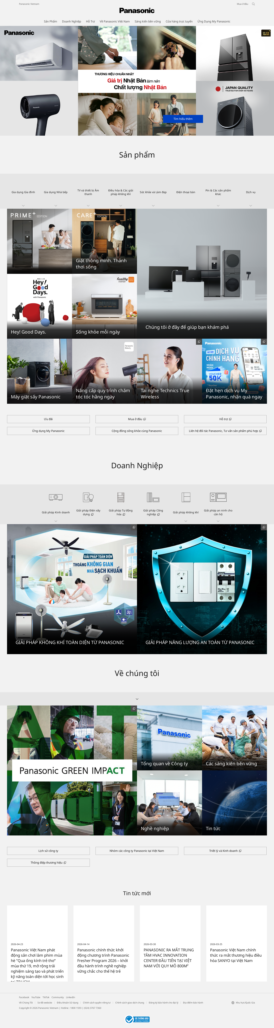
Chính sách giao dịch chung (129, 1002)
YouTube (35, 997)
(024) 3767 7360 (92, 1008)
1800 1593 (75, 1008)
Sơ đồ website (44, 1002)
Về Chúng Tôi (26, 1002)
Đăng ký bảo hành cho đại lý (163, 1002)
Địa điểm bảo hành (193, 1002)
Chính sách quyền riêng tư (97, 1002)
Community (58, 997)
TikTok (46, 997)
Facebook (24, 997)
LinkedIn (70, 997)
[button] (23, 191)
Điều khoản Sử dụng (67, 1002)
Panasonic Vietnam (29, 4)
